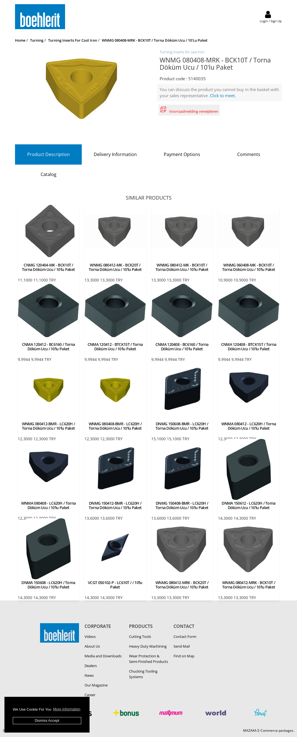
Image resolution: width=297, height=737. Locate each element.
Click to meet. (223, 95)
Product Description (48, 154)
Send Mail (182, 646)
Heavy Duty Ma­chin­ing (148, 646)
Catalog (48, 174)
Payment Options (182, 154)
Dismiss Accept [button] (47, 720)
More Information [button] (66, 709)
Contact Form (185, 636)
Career (90, 694)
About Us (92, 646)
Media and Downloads (103, 655)
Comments (248, 154)
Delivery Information (115, 154)
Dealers (91, 665)
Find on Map (184, 655)
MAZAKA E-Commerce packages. (268, 730)
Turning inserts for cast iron (182, 51)
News (89, 675)
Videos (90, 636)
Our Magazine (96, 685)
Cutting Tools (140, 636)
